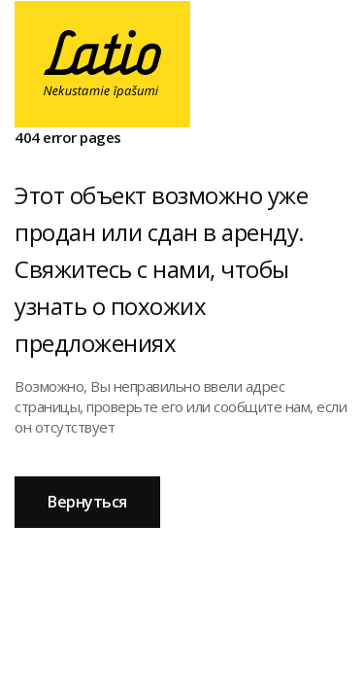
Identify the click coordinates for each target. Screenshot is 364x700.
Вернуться (87, 501)
